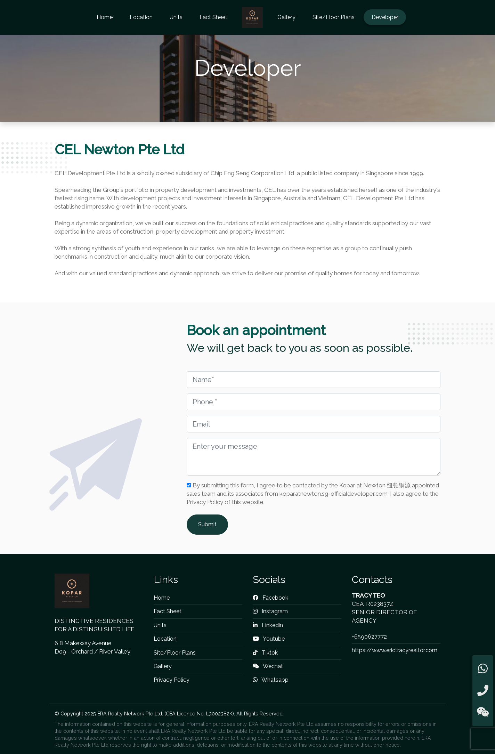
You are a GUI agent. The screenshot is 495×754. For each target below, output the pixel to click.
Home (105, 17)
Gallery (286, 17)
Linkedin (268, 625)
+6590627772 (369, 636)
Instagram (270, 611)
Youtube (269, 638)
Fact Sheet (213, 17)
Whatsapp (271, 679)
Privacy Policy (171, 679)
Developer (385, 17)
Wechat (268, 666)
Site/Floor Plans (334, 17)
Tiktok (265, 652)
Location (141, 17)
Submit (207, 524)
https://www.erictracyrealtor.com (394, 650)
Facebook (270, 597)
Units (176, 17)
